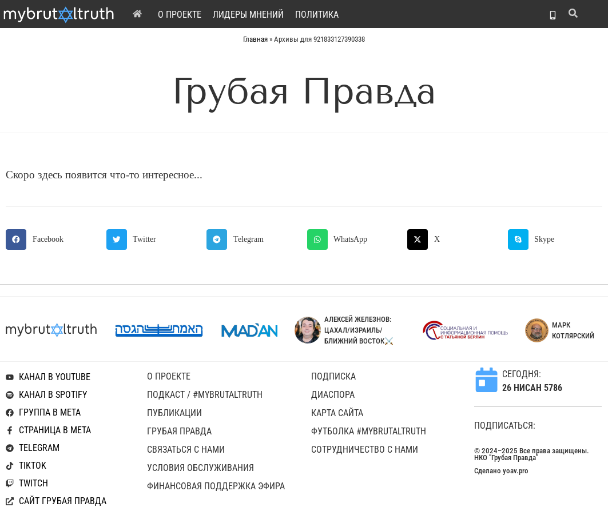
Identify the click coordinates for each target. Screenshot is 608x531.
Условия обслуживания (200, 467)
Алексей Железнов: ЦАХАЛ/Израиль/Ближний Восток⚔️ (359, 330)
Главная (255, 39)
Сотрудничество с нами (364, 449)
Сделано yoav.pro (501, 470)
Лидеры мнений (248, 14)
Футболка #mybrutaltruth (368, 431)
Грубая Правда (179, 431)
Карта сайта (337, 413)
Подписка (333, 376)
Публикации (174, 413)
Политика (317, 14)
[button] (53, 239)
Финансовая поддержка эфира (216, 486)
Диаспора (333, 394)
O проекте (179, 14)
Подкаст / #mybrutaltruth (205, 394)
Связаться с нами (186, 449)
